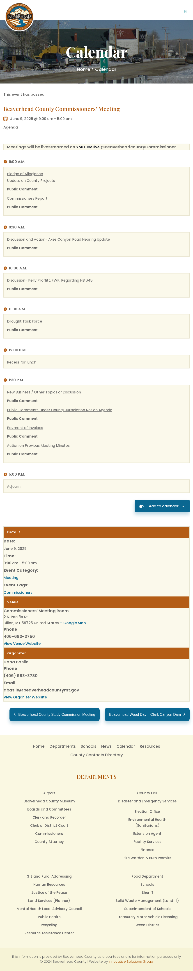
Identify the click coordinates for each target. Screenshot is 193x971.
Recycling (49, 925)
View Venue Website (22, 643)
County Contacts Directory (96, 755)
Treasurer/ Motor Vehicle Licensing (147, 917)
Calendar (126, 746)
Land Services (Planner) (49, 900)
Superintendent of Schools (147, 908)
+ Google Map (73, 623)
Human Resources (49, 884)
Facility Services (147, 841)
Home (83, 69)
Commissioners (18, 592)
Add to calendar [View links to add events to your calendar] (164, 506)
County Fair (147, 793)
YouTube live (88, 147)
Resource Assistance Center (49, 933)
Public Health (49, 917)
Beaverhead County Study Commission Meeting (56, 714)
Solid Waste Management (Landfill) (147, 900)
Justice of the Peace (49, 892)
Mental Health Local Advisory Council (49, 908)
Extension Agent (147, 833)
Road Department (147, 876)
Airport (49, 793)
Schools (88, 746)
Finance (147, 849)
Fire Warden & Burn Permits (147, 858)
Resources (150, 746)
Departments (63, 746)
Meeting (11, 577)
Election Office (147, 811)
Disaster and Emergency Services (147, 801)
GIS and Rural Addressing (49, 876)
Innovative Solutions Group (131, 961)
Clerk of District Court (49, 825)
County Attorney (49, 841)
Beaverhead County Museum (49, 801)
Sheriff (147, 892)
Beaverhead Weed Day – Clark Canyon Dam (145, 714)
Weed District (147, 925)
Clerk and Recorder (49, 817)
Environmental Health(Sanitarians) (147, 822)
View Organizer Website (25, 697)
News (106, 746)
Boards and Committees (49, 809)
